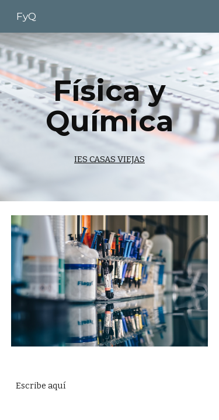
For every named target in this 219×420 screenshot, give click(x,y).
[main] (109, 117)
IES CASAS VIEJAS (109, 159)
